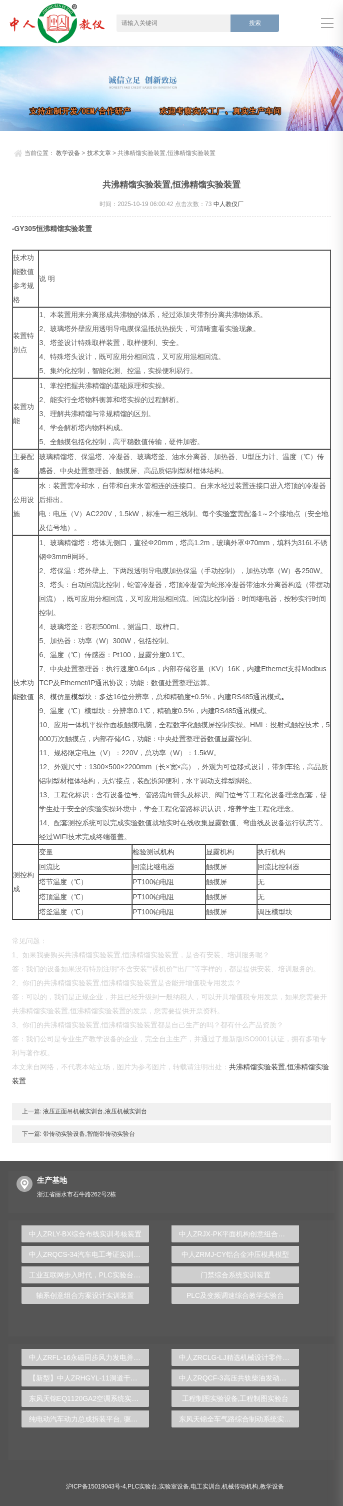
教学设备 (68, 153)
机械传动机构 (240, 1486)
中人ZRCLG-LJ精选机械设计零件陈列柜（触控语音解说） (239, 1357)
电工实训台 (205, 1486)
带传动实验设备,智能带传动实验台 (88, 1133)
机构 (167, 852)
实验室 (226, 514)
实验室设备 (174, 1486)
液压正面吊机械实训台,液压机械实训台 (94, 1111)
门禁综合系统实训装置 (235, 1275)
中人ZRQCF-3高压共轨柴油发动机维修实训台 (239, 1378)
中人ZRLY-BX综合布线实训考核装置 (85, 1234)
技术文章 (99, 153)
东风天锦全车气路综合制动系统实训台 (238, 1419)
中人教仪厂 (229, 204)
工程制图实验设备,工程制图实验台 (235, 1398)
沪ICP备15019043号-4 (96, 1486)
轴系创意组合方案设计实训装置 (85, 1295)
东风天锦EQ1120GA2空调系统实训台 (87, 1398)
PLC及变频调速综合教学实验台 (235, 1295)
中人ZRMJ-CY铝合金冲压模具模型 (235, 1254)
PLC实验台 (142, 1486)
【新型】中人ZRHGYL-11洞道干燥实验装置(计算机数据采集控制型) (89, 1378)
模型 (78, 697)
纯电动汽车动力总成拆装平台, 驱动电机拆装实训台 (89, 1419)
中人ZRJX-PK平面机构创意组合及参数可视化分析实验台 (239, 1234)
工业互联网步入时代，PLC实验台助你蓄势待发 (89, 1275)
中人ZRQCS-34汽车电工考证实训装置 (88, 1254)
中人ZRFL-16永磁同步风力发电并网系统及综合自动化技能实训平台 (89, 1357)
